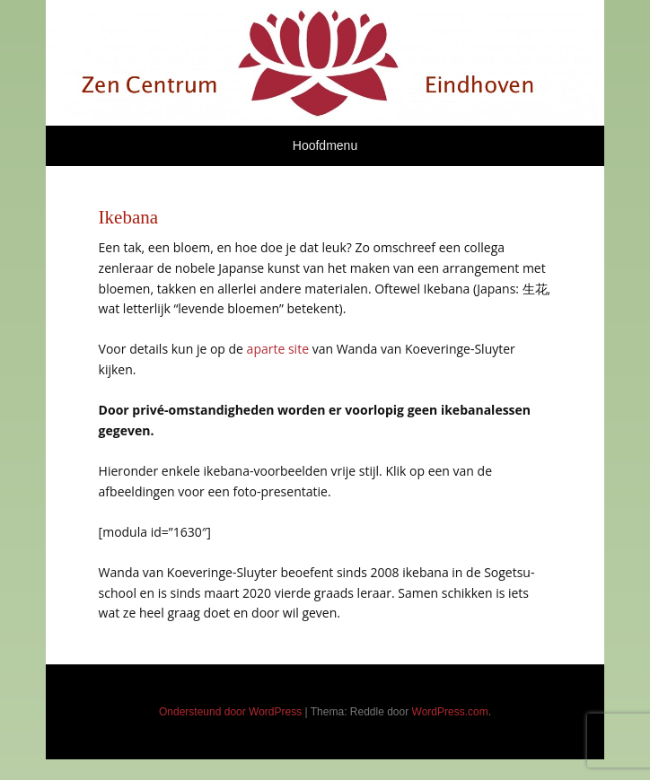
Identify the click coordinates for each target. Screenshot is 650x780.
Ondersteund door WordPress (230, 712)
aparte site (278, 348)
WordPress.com (450, 712)
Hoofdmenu (325, 145)
